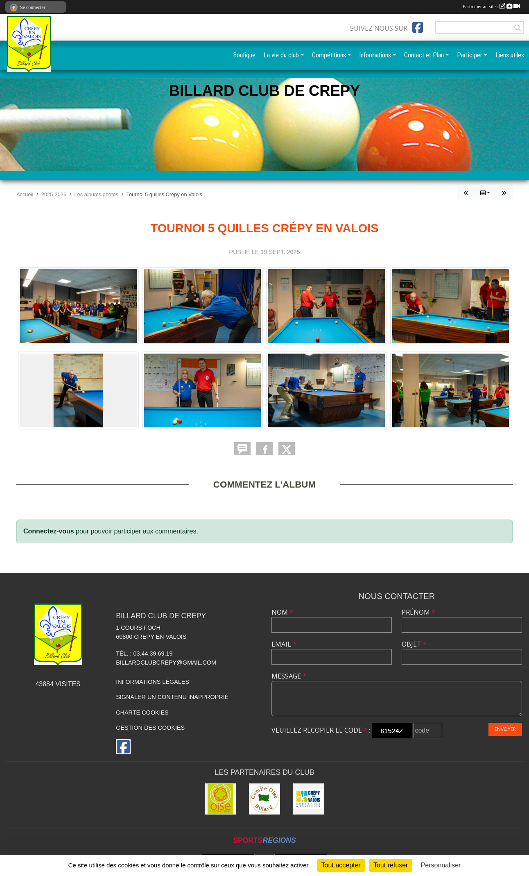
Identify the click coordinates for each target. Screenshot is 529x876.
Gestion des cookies (150, 727)
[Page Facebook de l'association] (417, 27)
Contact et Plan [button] (424, 55)
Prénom (418, 612)
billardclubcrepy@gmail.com (166, 662)
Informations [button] (375, 55)
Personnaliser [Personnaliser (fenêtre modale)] (441, 865)
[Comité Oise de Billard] (264, 799)
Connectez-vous (48, 531)
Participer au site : (491, 6)
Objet (414, 644)
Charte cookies (142, 712)
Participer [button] (469, 55)
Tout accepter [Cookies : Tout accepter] (341, 865)
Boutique (244, 55)
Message (288, 676)
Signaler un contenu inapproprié (172, 697)
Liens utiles (509, 55)
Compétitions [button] (329, 55)
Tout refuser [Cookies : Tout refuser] (390, 865)
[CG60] (220, 799)
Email (283, 644)
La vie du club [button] (281, 55)
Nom (282, 612)
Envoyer (505, 729)
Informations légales (152, 682)
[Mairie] (308, 799)
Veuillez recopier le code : (320, 730)
